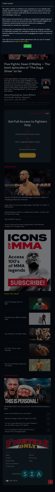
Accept (27, 46)
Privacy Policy (23, 41)
